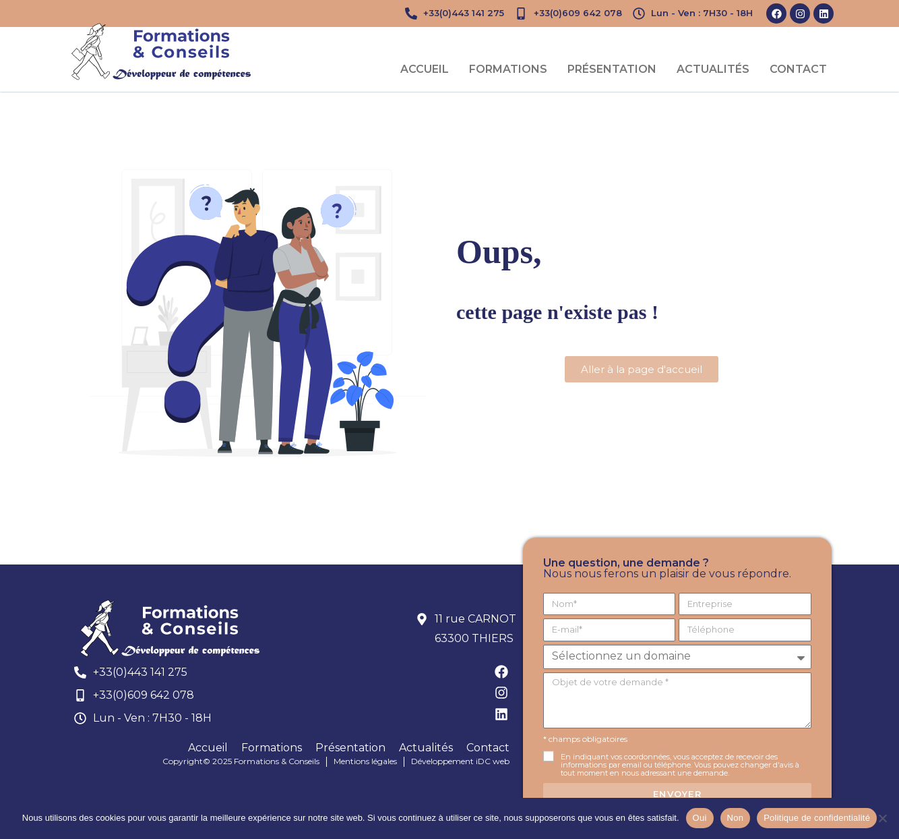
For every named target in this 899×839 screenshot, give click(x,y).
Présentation (611, 69)
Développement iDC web (460, 761)
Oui (700, 818)
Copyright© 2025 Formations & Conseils (240, 761)
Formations (508, 69)
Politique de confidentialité (817, 818)
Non (735, 818)
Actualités (713, 69)
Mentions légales (365, 761)
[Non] (882, 818)
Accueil (424, 69)
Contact (798, 69)
